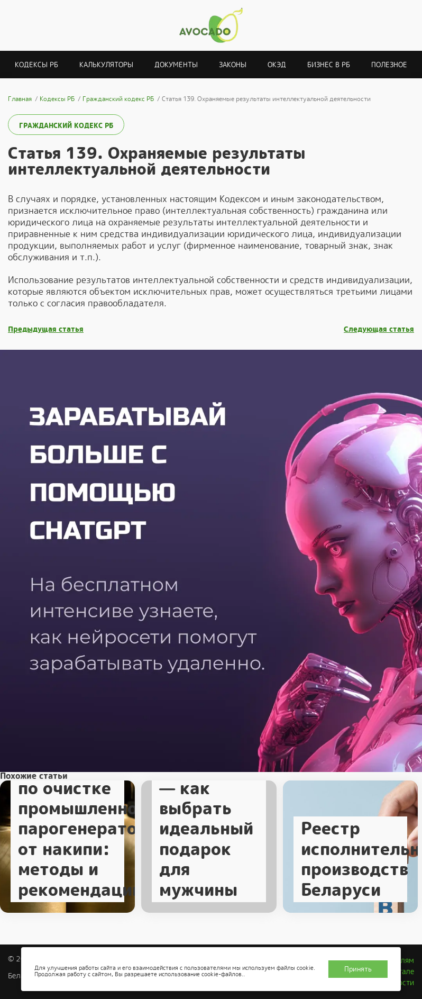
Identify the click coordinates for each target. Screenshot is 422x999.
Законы (232, 65)
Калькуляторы (106, 65)
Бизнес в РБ (328, 65)
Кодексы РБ (36, 65)
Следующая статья (379, 329)
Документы (176, 65)
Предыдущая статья (46, 329)
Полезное (389, 65)
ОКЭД (277, 65)
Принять (358, 969)
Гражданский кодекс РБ (66, 126)
